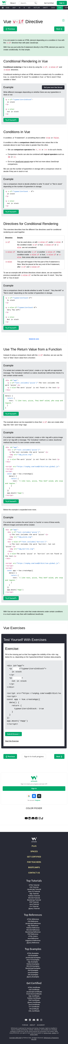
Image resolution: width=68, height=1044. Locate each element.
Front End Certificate (34, 994)
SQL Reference (33, 925)
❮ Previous (10, 29)
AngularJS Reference (32, 940)
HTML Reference (33, 919)
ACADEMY (41, 1025)
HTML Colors (33, 936)
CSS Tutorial (34, 887)
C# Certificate (34, 1009)
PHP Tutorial (34, 902)
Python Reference (33, 928)
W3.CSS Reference (33, 930)
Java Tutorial (34, 904)
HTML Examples (33, 953)
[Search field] (28, 3)
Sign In (34, 788)
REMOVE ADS (34, 339)
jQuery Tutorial (34, 908)
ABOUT (32, 1025)
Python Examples (33, 964)
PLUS (34, 846)
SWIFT (45, 8)
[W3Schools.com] (34, 840)
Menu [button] (13, 3)
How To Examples (33, 960)
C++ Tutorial (34, 906)
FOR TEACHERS (34, 862)
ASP (14, 8)
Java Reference (32, 938)
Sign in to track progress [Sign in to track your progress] (34, 756)
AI (19, 8)
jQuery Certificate (34, 1002)
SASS (53, 8)
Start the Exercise (12, 741)
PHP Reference (33, 934)
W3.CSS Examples (33, 966)
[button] (35, 3)
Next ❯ (59, 29)
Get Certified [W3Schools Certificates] (49, 3)
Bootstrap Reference (33, 932)
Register (37, 800)
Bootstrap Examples (33, 968)
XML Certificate (34, 1011)
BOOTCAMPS (34, 867)
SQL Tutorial (34, 893)
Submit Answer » (13, 734)
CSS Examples (33, 955)
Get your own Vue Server (53, 87)
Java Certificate (34, 1004)
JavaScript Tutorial (34, 889)
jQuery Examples (33, 977)
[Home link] (4, 3)
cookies (54, 1033)
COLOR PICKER (34, 808)
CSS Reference (33, 921)
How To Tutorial (34, 891)
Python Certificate (34, 998)
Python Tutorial (34, 896)
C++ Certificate (34, 1006)
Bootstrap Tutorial (34, 900)
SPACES (34, 851)
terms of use (47, 1033)
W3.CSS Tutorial (34, 898)
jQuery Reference (33, 942)
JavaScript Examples (33, 957)
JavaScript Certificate (34, 992)
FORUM (25, 1025)
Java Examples (33, 972)
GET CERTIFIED (34, 856)
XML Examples (33, 974)
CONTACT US (34, 872)
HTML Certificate (34, 987)
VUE (59, 8)
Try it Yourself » (11, 120)
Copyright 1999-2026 (15, 1038)
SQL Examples (33, 962)
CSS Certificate (34, 989)
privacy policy (34, 1034)
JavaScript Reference (33, 923)
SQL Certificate (34, 996)
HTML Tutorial (34, 885)
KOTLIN (37, 8)
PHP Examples (33, 970)
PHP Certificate (34, 1000)
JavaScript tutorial (22, 161)
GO (29, 8)
